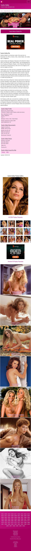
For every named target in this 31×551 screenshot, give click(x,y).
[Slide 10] (25, 213)
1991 (12, 519)
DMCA (15, 543)
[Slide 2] (8, 213)
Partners (15, 545)
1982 (12, 520)
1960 (25, 524)
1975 (5, 522)
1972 (15, 522)
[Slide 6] (17, 213)
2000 (12, 517)
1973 (12, 522)
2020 (5, 514)
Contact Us (15, 546)
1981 (15, 520)
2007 (19, 515)
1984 (5, 520)
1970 (22, 522)
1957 (10, 525)
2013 (28, 514)
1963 (15, 524)
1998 (19, 517)
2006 (22, 515)
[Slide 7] (19, 213)
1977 (28, 520)
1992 (9, 519)
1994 (2, 519)
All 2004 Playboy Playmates (15, 217)
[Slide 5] (14, 213)
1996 (25, 517)
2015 (22, 514)
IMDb (7, 152)
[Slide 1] (6, 213)
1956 (14, 525)
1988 (22, 519)
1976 (2, 522)
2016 (19, 514)
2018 (12, 514)
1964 (12, 524)
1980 (19, 520)
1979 (22, 520)
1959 (28, 524)
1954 (20, 525)
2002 (5, 517)
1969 (25, 522)
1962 (19, 524)
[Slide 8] (21, 213)
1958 (7, 525)
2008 (15, 515)
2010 (9, 515)
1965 (9, 524)
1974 (9, 522)
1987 (25, 519)
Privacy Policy (15, 541)
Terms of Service (15, 542)
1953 (23, 525)
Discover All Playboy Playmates (15, 261)
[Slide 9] (23, 213)
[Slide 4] (12, 213)
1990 (15, 519)
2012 (2, 515)
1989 (19, 519)
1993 (5, 519)
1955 (17, 525)
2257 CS (15, 544)
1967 (2, 524)
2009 (12, 515)
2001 (9, 517)
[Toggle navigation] (28, 1)
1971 (19, 522)
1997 (22, 517)
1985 (2, 520)
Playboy (3, 152)
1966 (5, 524)
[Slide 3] (10, 213)
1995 (28, 517)
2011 (5, 515)
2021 (2, 514)
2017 (15, 514)
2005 (25, 515)
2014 (25, 514)
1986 (28, 519)
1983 (9, 520)
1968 (28, 522)
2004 (28, 515)
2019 (9, 514)
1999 (15, 517)
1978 (25, 520)
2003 (2, 517)
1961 (22, 524)
